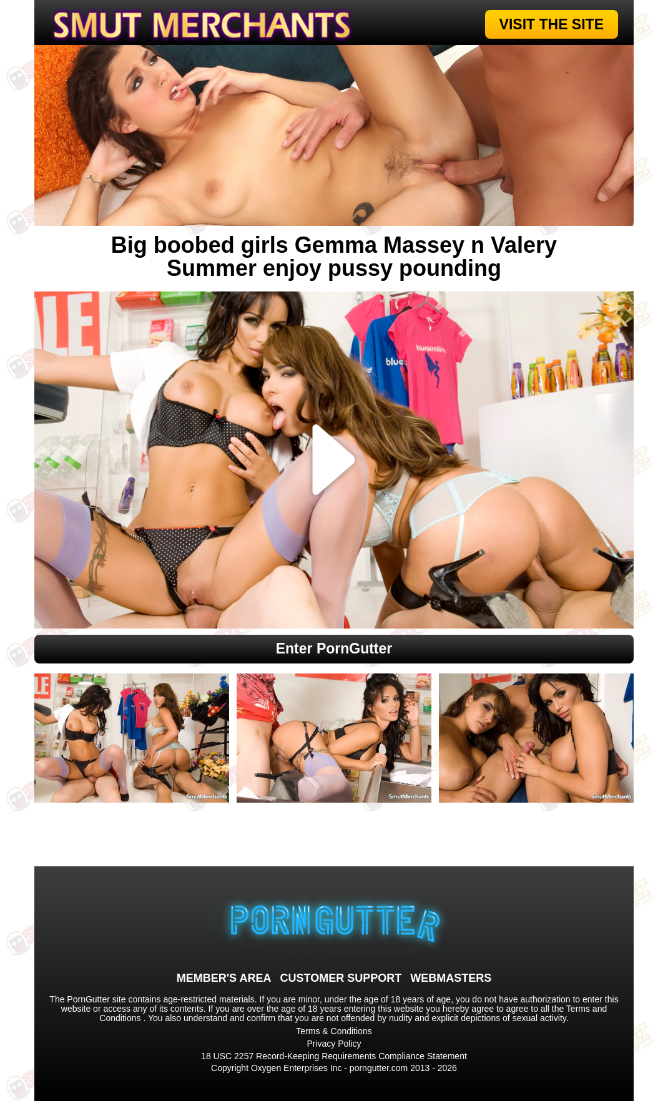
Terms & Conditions (333, 1031)
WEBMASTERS (450, 978)
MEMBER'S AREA (224, 978)
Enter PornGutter (334, 648)
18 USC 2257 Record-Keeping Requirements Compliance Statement (334, 1056)
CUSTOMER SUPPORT (340, 978)
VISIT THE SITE (551, 24)
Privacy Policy (334, 1044)
